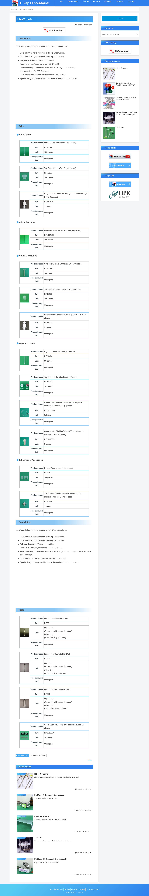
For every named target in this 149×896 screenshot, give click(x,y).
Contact (120, 18)
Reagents (82, 889)
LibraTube (33, 755)
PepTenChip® (57, 889)
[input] (120, 34)
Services (66, 889)
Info (49, 889)
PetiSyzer (42, 755)
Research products (22, 755)
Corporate (90, 889)
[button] (137, 34)
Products (74, 889)
